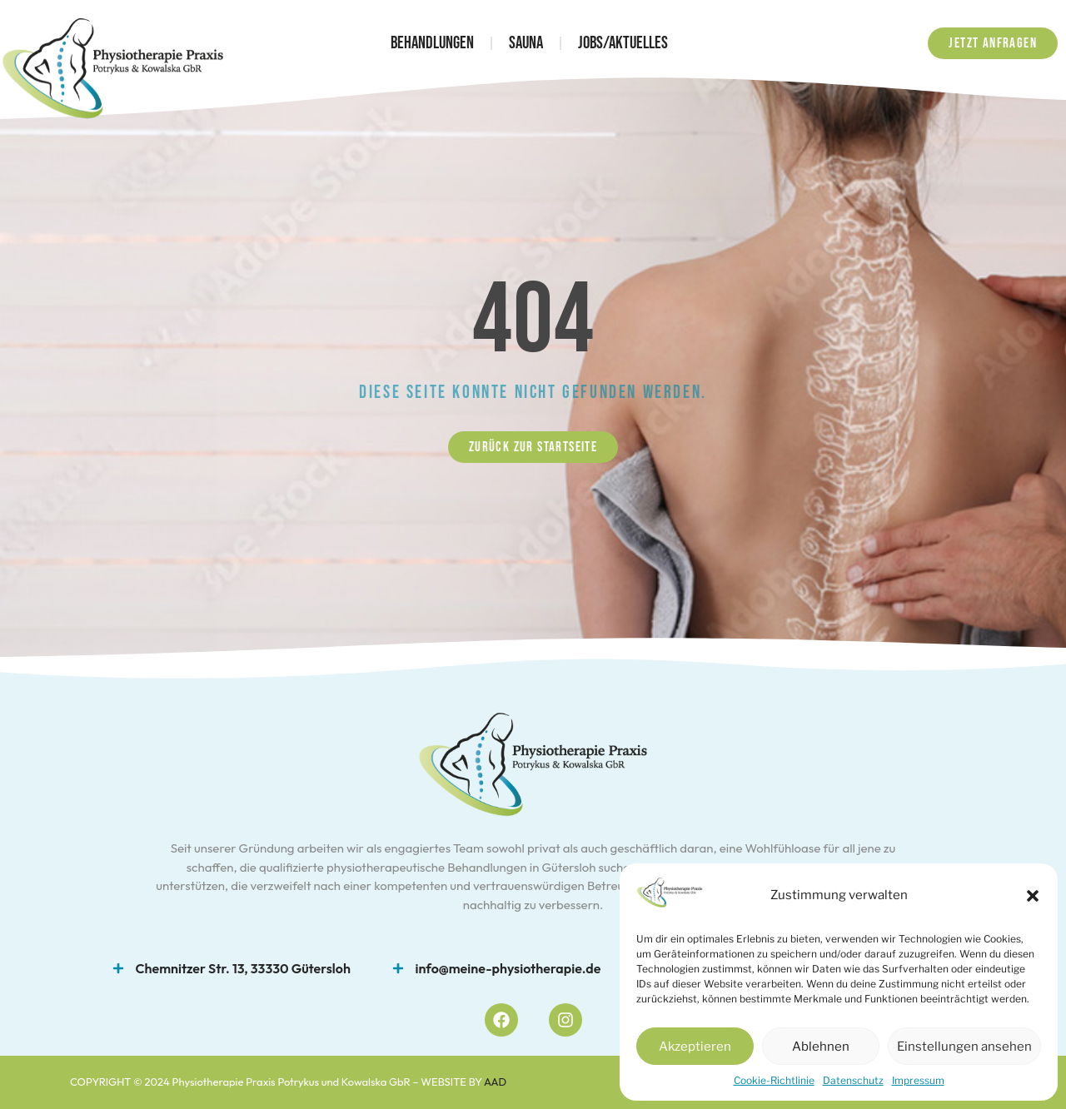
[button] (1032, 896)
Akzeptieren (695, 1046)
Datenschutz (853, 1080)
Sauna (526, 42)
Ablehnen (820, 1046)
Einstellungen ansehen (964, 1046)
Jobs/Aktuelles (623, 42)
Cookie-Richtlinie (774, 1080)
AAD (495, 1081)
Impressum (918, 1080)
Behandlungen (432, 42)
